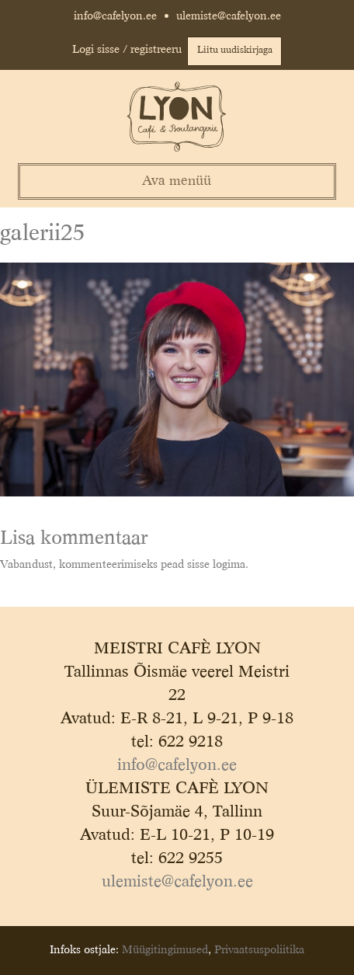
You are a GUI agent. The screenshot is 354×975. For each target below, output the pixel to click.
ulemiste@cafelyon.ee (228, 16)
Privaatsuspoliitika (259, 950)
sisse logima (216, 564)
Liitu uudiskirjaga (234, 50)
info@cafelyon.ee (115, 16)
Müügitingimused (165, 950)
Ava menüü (176, 181)
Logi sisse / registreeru (127, 49)
